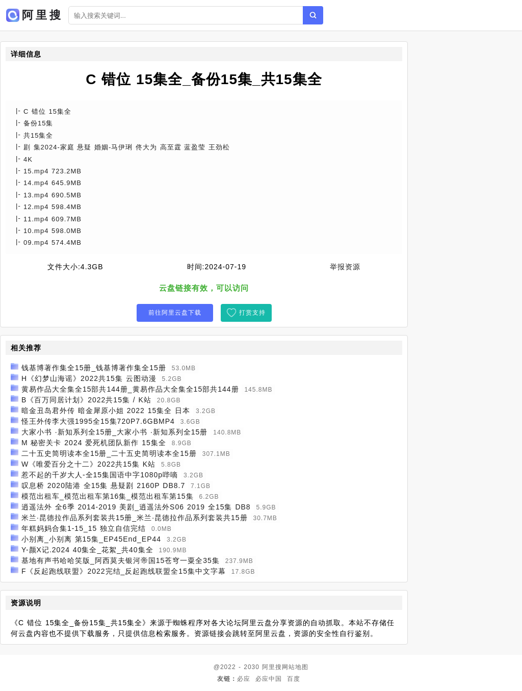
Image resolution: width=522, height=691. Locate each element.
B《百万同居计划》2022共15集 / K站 (86, 400)
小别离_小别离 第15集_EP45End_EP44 (91, 539)
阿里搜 (272, 667)
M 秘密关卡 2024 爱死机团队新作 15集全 (93, 443)
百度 (293, 678)
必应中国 (268, 678)
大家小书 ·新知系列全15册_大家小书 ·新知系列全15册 (114, 432)
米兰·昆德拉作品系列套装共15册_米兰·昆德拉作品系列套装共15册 (134, 518)
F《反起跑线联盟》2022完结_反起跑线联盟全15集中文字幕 (123, 571)
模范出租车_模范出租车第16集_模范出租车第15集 (107, 496)
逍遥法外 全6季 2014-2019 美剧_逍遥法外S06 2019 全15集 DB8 (136, 507)
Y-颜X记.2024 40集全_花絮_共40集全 (87, 550)
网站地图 (295, 667)
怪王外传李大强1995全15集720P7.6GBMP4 (98, 421)
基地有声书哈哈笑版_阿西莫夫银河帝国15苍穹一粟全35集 (120, 560)
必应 (243, 678)
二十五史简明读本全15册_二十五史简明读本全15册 (109, 453)
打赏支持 (252, 312)
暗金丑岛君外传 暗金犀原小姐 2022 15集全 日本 (105, 410)
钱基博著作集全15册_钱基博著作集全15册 (93, 368)
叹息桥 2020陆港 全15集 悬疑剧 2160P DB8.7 (103, 485)
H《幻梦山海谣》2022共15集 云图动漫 (88, 378)
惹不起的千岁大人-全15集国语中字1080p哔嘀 (99, 475)
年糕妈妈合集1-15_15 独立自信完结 (83, 528)
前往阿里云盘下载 (174, 312)
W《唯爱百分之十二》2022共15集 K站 (88, 464)
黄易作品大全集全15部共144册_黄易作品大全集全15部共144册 (130, 389)
